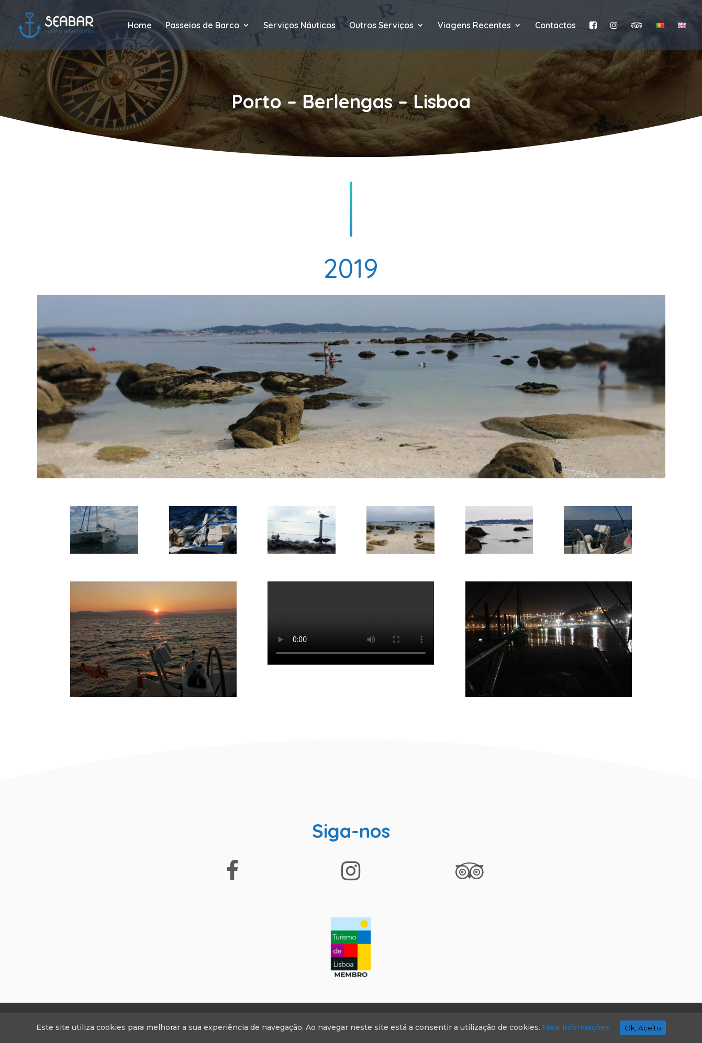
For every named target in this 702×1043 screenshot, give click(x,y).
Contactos (555, 25)
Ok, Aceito (643, 1028)
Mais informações (575, 1027)
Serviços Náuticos (299, 25)
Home (140, 25)
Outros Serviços (381, 25)
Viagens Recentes (474, 25)
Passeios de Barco (202, 25)
